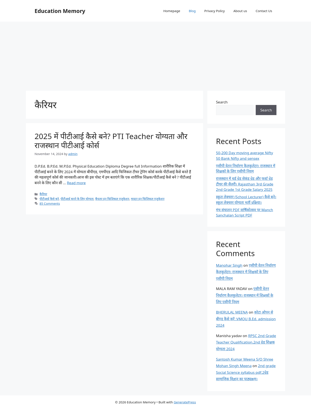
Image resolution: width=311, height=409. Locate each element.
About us (240, 11)
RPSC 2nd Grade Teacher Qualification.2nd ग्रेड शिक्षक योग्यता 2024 (246, 342)
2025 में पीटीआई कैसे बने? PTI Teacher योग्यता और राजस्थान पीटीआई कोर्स (111, 140)
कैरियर (43, 194)
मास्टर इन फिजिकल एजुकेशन (147, 199)
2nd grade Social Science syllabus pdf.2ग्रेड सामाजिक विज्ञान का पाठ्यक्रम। (246, 372)
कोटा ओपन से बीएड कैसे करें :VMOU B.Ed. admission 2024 (246, 319)
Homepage (171, 11)
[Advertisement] (155, 54)
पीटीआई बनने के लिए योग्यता (77, 199)
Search (222, 102)
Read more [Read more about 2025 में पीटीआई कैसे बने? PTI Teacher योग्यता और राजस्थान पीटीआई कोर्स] (76, 182)
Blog (192, 11)
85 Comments (50, 203)
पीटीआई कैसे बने (49, 199)
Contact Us (264, 11)
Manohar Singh (229, 265)
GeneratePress (185, 402)
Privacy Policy (214, 11)
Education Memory (60, 10)
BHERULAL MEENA (232, 312)
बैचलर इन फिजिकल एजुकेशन (112, 199)
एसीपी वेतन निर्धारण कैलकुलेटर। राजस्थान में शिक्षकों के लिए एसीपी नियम (246, 272)
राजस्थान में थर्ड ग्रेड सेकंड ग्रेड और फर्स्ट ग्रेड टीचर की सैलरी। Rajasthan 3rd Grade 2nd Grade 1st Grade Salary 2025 (244, 184)
